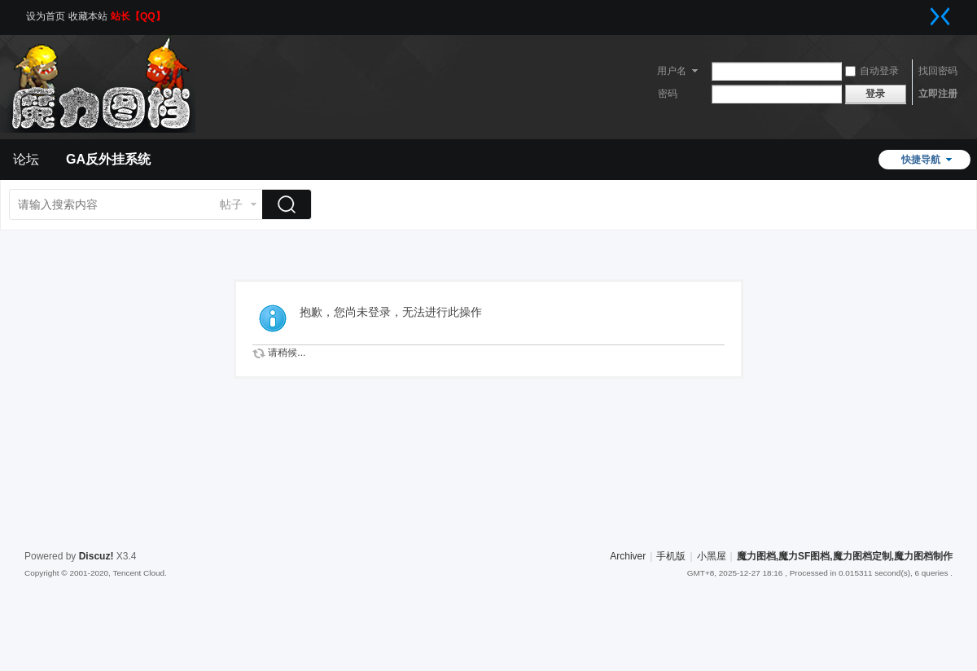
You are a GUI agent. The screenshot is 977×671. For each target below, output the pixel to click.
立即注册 (937, 93)
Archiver (628, 556)
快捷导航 (920, 159)
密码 (667, 93)
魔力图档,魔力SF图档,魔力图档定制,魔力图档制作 (845, 556)
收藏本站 (87, 16)
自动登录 (872, 71)
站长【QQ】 (138, 16)
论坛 (26, 159)
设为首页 (45, 16)
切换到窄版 (940, 16)
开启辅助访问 (924, 11)
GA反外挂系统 (108, 159)
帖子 (231, 204)
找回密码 (937, 71)
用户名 (671, 71)
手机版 (671, 556)
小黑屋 (711, 556)
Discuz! (96, 556)
